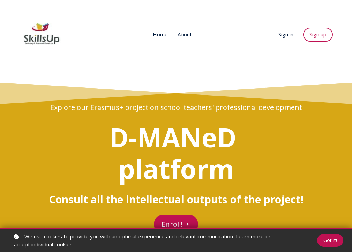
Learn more (250, 236)
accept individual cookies (43, 244)
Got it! (330, 240)
